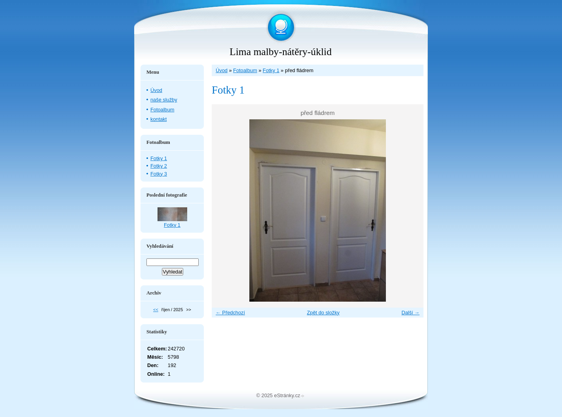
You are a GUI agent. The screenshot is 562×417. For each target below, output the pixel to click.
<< (155, 309)
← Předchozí (230, 313)
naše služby (163, 100)
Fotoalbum (245, 70)
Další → (410, 313)
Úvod (222, 70)
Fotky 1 (271, 70)
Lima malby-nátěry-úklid (281, 51)
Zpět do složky (323, 313)
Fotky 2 (158, 166)
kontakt (158, 119)
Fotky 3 (158, 174)
